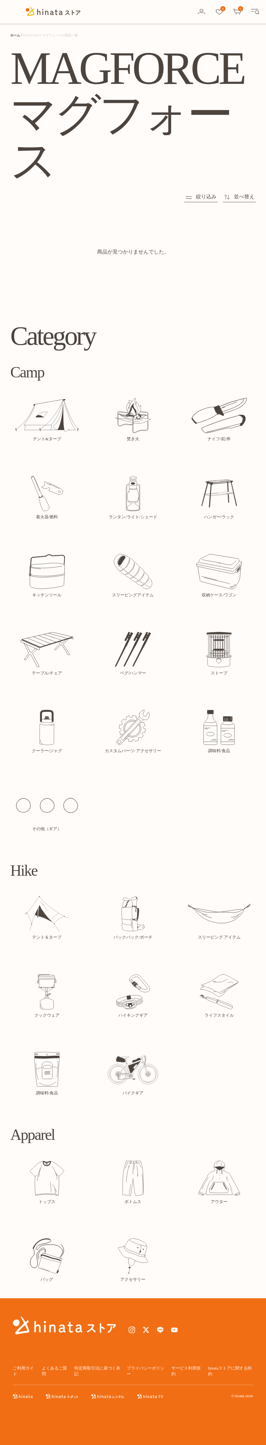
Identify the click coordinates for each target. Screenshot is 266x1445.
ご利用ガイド (23, 1371)
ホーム (15, 35)
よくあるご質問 (54, 1371)
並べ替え (239, 196)
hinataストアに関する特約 (230, 1371)
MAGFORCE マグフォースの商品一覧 (50, 35)
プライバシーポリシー (145, 1371)
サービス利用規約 (186, 1371)
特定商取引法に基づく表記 (97, 1371)
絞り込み (201, 196)
